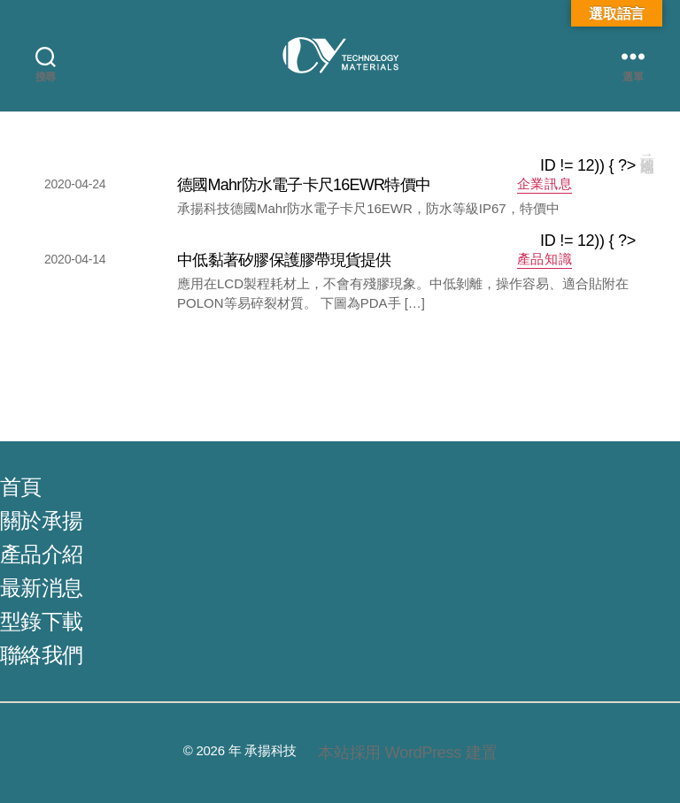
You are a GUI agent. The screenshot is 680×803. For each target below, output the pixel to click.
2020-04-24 (74, 184)
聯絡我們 (41, 655)
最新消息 (41, 588)
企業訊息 (544, 183)
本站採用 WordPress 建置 (407, 752)
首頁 (21, 487)
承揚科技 (270, 750)
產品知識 (544, 258)
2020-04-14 (74, 259)
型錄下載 (41, 621)
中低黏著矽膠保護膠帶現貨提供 (284, 260)
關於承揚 (41, 520)
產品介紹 (41, 554)
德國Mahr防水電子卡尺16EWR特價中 (303, 185)
